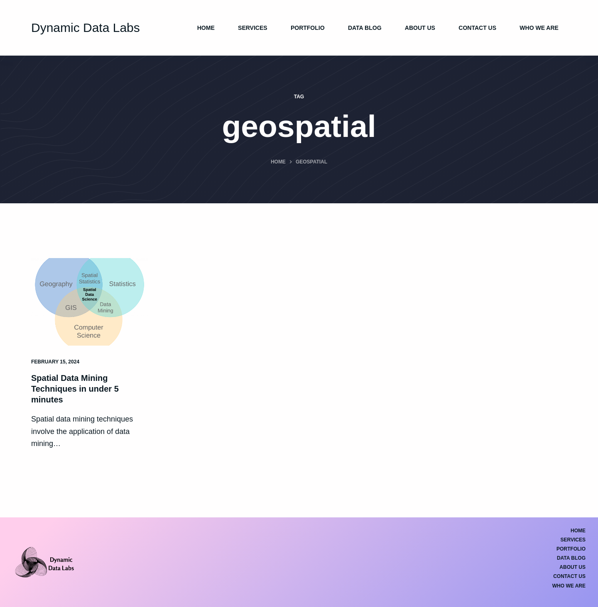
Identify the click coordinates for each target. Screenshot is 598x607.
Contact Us (477, 27)
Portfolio (308, 27)
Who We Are (539, 27)
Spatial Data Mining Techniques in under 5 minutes (75, 388)
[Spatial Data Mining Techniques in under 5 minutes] (89, 302)
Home (206, 27)
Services (252, 27)
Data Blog (365, 27)
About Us (420, 27)
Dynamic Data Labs (85, 27)
